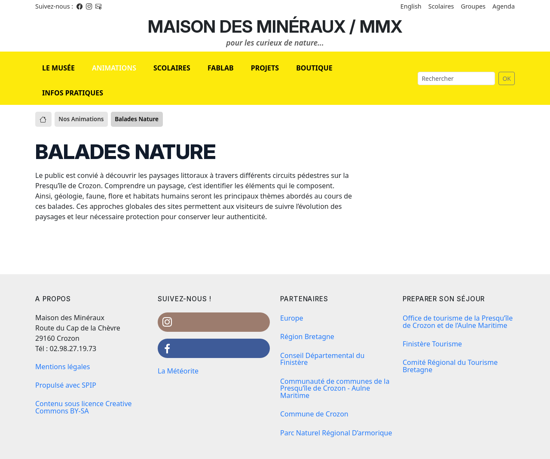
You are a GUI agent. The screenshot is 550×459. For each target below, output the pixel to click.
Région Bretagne (307, 336)
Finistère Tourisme (432, 344)
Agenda (503, 6)
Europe (291, 318)
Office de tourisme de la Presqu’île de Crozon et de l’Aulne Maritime (458, 321)
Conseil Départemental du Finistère (322, 359)
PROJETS (265, 68)
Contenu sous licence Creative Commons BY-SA (83, 407)
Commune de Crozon (314, 414)
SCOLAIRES (171, 68)
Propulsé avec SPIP (65, 385)
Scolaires (441, 6)
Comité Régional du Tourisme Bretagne (450, 366)
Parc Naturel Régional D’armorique (336, 433)
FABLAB (221, 68)
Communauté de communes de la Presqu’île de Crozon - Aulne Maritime (334, 388)
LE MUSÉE (58, 68)
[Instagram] (89, 6)
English (411, 6)
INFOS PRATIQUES (72, 93)
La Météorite (178, 371)
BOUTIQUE (314, 68)
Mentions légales (62, 366)
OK (506, 78)
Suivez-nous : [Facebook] (54, 6)
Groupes (473, 6)
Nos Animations (81, 119)
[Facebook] (79, 6)
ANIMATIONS (114, 68)
